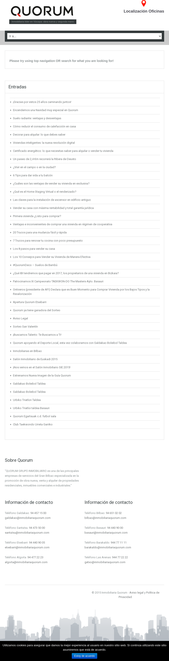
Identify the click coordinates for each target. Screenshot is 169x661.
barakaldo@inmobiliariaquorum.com (107, 547)
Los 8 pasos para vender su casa (34, 248)
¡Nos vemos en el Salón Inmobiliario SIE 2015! (41, 367)
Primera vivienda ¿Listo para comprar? (37, 216)
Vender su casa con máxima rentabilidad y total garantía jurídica (53, 208)
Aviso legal (136, 592)
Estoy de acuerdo (84, 655)
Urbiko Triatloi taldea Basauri (31, 408)
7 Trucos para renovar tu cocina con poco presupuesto (48, 240)
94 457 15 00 (38, 513)
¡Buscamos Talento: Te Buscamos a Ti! (37, 334)
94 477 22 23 (35, 557)
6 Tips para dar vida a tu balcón (33, 175)
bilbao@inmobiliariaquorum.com (105, 517)
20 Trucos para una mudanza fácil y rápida (40, 232)
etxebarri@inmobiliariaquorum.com (27, 547)
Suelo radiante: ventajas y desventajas (37, 118)
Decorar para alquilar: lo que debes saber (39, 134)
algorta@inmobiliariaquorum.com (26, 562)
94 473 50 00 (37, 527)
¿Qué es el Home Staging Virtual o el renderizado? (44, 191)
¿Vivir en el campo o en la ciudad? (34, 167)
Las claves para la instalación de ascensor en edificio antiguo (52, 199)
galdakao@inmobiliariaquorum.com (28, 517)
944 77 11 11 (119, 542)
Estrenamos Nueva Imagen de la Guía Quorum (42, 375)
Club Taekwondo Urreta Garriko (33, 424)
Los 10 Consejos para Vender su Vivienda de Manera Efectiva (51, 257)
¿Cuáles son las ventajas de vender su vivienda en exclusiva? (51, 183)
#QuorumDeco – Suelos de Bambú (35, 265)
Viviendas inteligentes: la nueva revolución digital (44, 142)
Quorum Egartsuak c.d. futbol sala (34, 416)
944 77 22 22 (120, 557)
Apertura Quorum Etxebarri (29, 302)
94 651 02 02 (114, 513)
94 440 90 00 (115, 527)
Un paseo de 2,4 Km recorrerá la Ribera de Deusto (44, 159)
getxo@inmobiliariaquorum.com (104, 562)
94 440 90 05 (37, 542)
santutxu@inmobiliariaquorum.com (27, 532)
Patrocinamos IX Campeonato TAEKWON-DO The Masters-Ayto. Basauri (58, 281)
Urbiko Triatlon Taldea (27, 400)
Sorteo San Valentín (25, 326)
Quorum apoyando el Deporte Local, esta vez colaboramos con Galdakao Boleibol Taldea (70, 342)
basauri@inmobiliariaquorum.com (106, 532)
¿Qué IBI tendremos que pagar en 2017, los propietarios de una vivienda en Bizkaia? (66, 273)
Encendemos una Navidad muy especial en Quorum (45, 110)
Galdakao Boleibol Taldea (29, 383)
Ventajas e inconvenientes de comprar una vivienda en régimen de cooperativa (62, 224)
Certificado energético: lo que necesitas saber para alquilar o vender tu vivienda (63, 151)
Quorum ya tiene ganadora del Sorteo (36, 310)
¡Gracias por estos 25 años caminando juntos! (42, 102)
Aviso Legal (20, 318)
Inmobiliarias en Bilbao (27, 351)
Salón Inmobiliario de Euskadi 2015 (35, 359)
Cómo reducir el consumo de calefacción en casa (44, 126)
